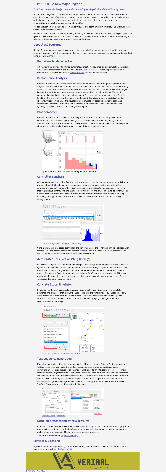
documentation (77, 73)
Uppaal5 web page (70, 436)
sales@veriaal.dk (64, 449)
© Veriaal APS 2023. (83, 462)
